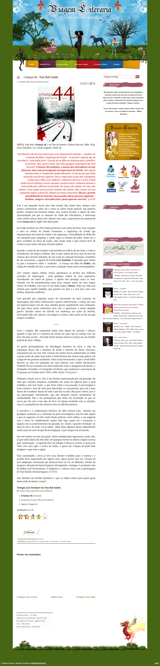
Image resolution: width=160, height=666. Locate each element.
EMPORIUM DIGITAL (38, 663)
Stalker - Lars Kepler (120, 323)
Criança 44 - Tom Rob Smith (41, 77)
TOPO (156, 663)
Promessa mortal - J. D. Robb (26, 615)
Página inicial (56, 597)
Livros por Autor (62, 64)
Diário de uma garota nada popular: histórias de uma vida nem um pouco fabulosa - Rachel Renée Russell (129, 307)
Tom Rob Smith (65, 541)
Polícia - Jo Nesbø (120, 288)
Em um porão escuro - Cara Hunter (28, 626)
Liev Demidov (54, 541)
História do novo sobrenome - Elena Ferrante (31, 618)
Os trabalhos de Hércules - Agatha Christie (30, 621)
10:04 (41, 539)
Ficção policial (43, 541)
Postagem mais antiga (85, 597)
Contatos (116, 64)
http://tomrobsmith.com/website (36, 490)
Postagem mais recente (27, 597)
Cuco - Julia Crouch (120, 337)
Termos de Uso (45, 64)
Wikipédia (71, 372)
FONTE (53, 471)
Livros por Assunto (81, 64)
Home (31, 64)
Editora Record (32, 541)
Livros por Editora (101, 64)
